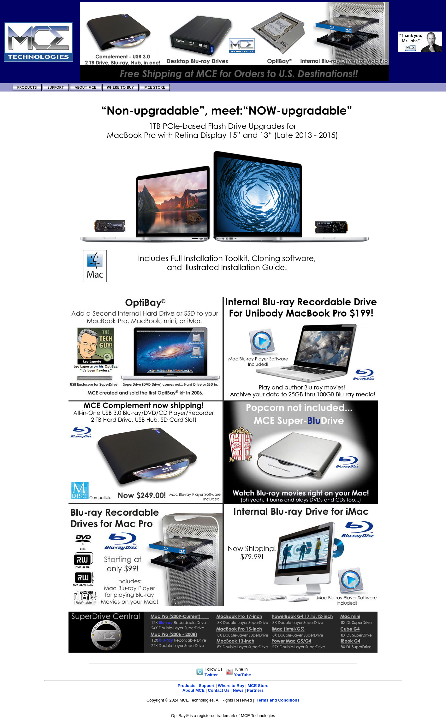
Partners (255, 690)
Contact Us (219, 690)
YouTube (242, 675)
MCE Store (258, 685)
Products (186, 685)
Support (207, 685)
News (238, 690)
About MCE (193, 690)
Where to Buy (231, 685)
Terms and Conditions (278, 700)
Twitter (211, 675)
